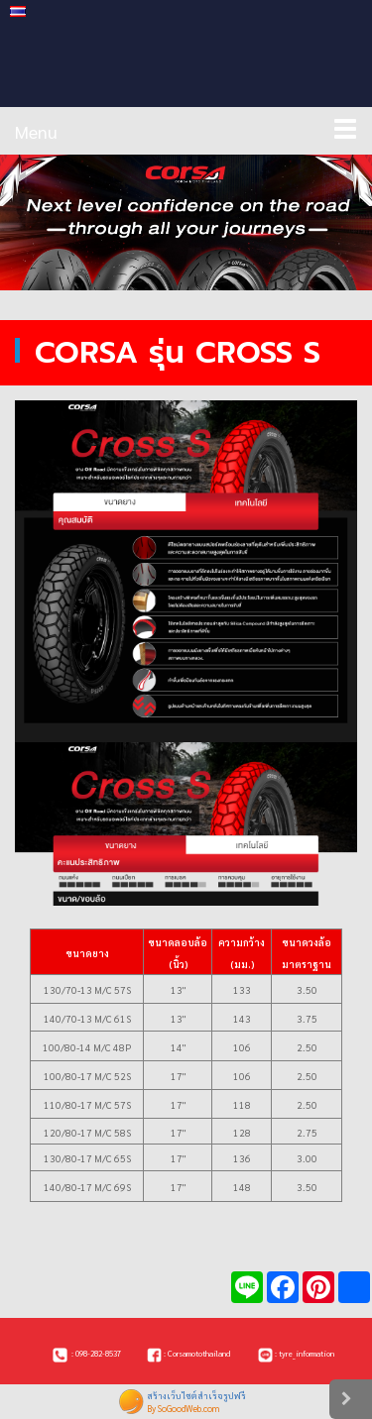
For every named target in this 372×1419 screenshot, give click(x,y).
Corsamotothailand (199, 1353)
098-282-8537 (98, 1353)
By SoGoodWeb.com (183, 1408)
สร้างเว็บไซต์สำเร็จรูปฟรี (196, 1395)
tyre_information (306, 1353)
